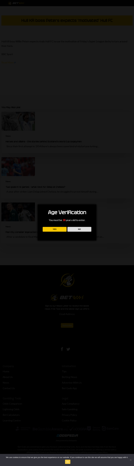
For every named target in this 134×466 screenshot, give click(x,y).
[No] (130, 460)
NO (79, 229)
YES (55, 229)
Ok (67, 462)
